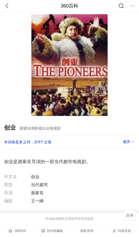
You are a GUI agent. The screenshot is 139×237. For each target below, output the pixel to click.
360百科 (69, 6)
